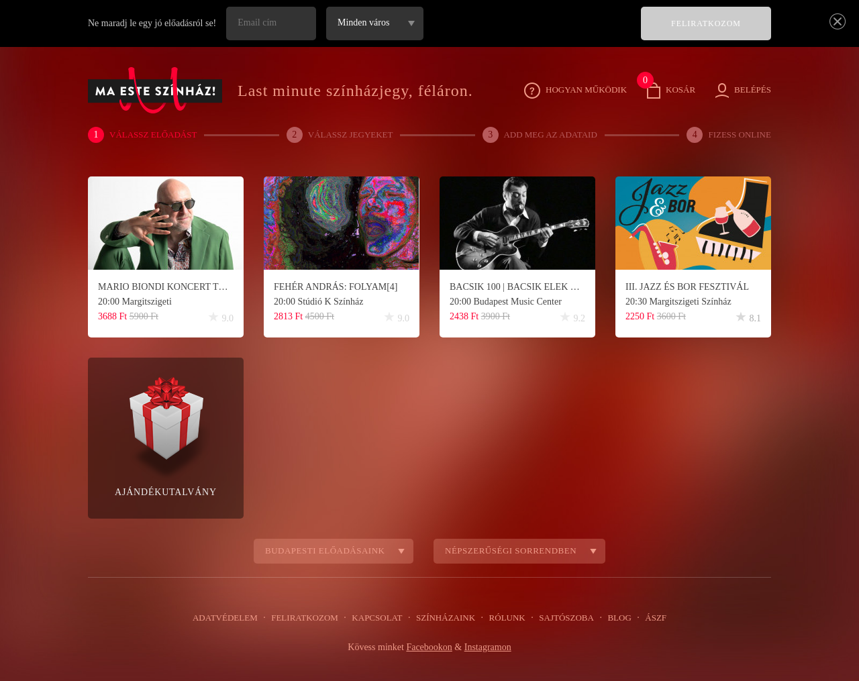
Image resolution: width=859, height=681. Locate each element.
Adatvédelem (233, 618)
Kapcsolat (379, 618)
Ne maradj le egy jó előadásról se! (155, 23)
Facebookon (428, 647)
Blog (612, 618)
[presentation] (529, 33)
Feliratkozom (309, 618)
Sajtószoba (562, 618)
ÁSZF (647, 618)
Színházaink (445, 618)
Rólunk (504, 618)
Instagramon (490, 647)
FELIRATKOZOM (706, 24)
